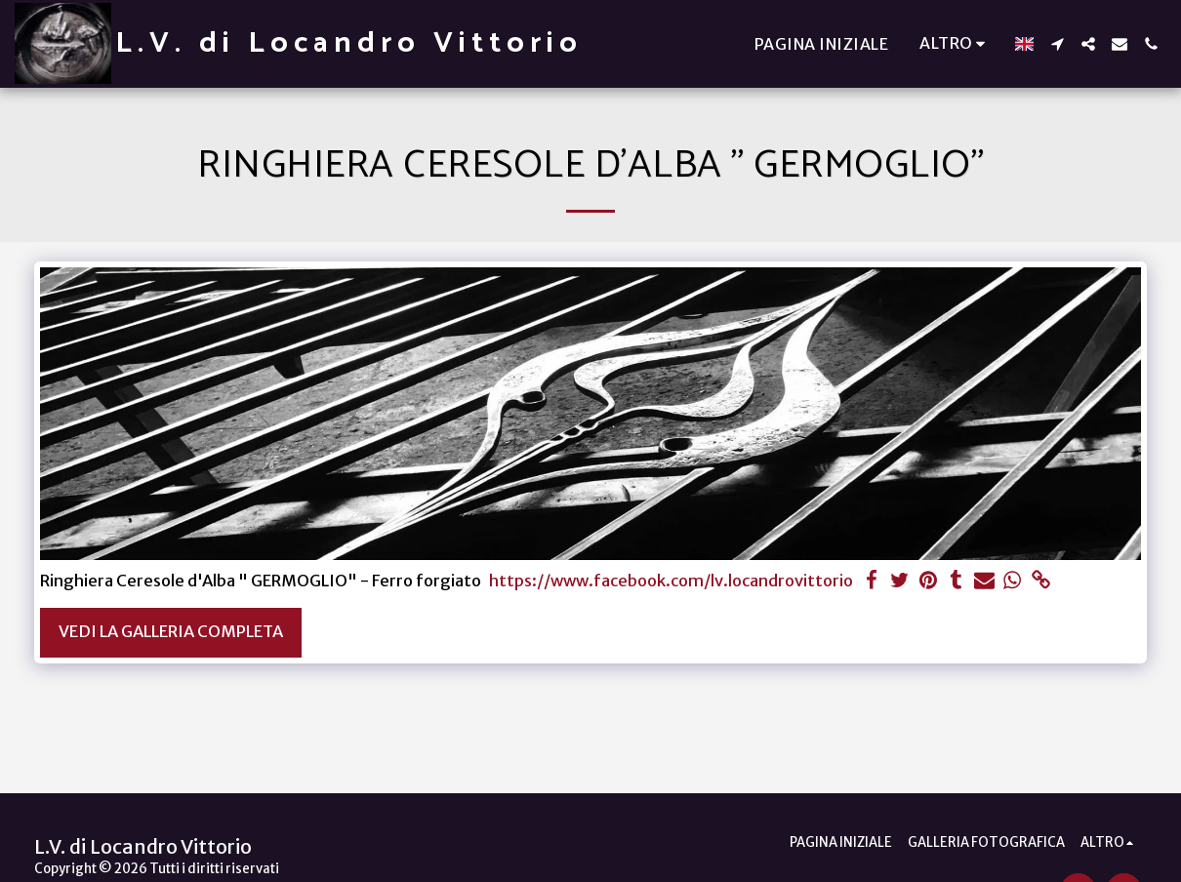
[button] (1057, 44)
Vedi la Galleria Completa (171, 631)
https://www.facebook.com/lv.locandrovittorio (671, 581)
